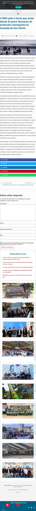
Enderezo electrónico (6, 229)
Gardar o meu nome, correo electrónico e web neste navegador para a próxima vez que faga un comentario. (17, 243)
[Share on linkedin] (18, 167)
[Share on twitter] (18, 163)
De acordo (18, 7)
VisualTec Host (24, 489)
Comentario (3, 203)
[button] (18, 13)
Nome (2, 223)
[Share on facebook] (18, 159)
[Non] (33, 4)
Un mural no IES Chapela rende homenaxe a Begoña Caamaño (18, 267)
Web (1, 235)
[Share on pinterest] (18, 171)
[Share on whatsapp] (18, 175)
